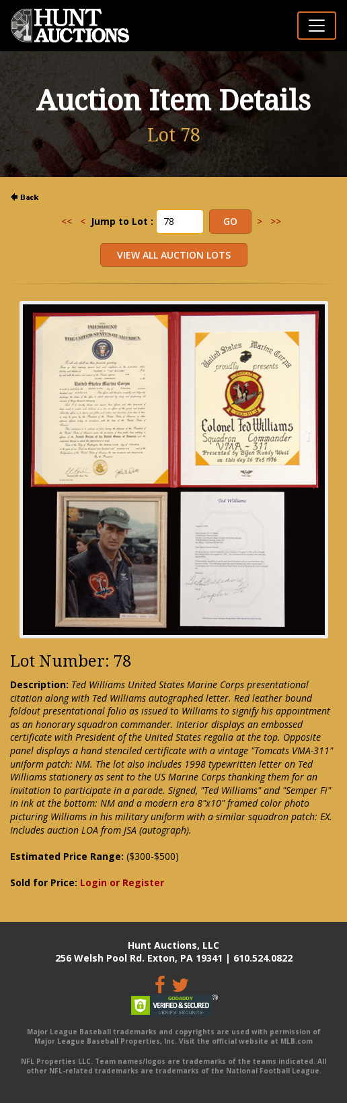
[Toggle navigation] (316, 25)
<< (66, 221)
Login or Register (122, 882)
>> (275, 221)
